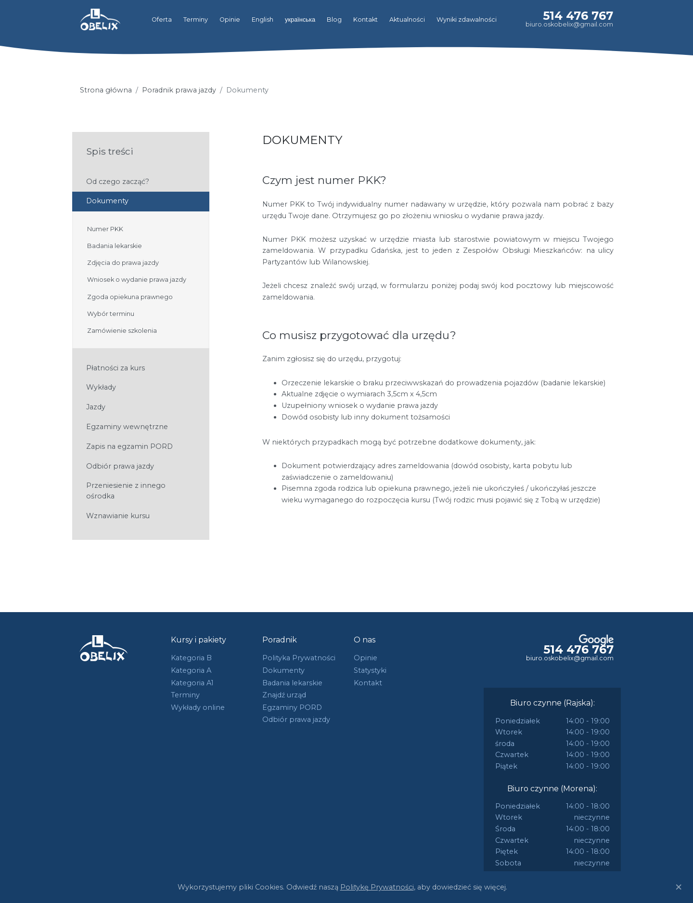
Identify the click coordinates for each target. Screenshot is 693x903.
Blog (334, 19)
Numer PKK (105, 229)
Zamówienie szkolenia (122, 330)
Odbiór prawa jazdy (120, 466)
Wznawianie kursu (118, 515)
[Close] (678, 887)
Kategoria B (191, 658)
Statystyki (370, 670)
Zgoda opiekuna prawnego (130, 297)
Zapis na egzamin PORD (129, 446)
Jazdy (95, 407)
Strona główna (106, 90)
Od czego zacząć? (117, 181)
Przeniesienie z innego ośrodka (126, 490)
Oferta (162, 19)
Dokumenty (107, 200)
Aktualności (407, 19)
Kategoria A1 (192, 683)
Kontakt (365, 19)
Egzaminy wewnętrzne (127, 426)
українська (300, 19)
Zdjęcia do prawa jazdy (123, 262)
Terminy (195, 19)
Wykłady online (198, 707)
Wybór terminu (110, 313)
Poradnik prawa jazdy (179, 90)
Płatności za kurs (115, 368)
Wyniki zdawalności (466, 19)
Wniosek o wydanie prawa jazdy (136, 279)
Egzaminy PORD (292, 707)
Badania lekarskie (114, 245)
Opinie (229, 19)
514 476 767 (578, 16)
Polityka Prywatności (298, 658)
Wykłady (101, 387)
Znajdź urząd (284, 695)
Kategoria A (191, 670)
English (262, 19)
